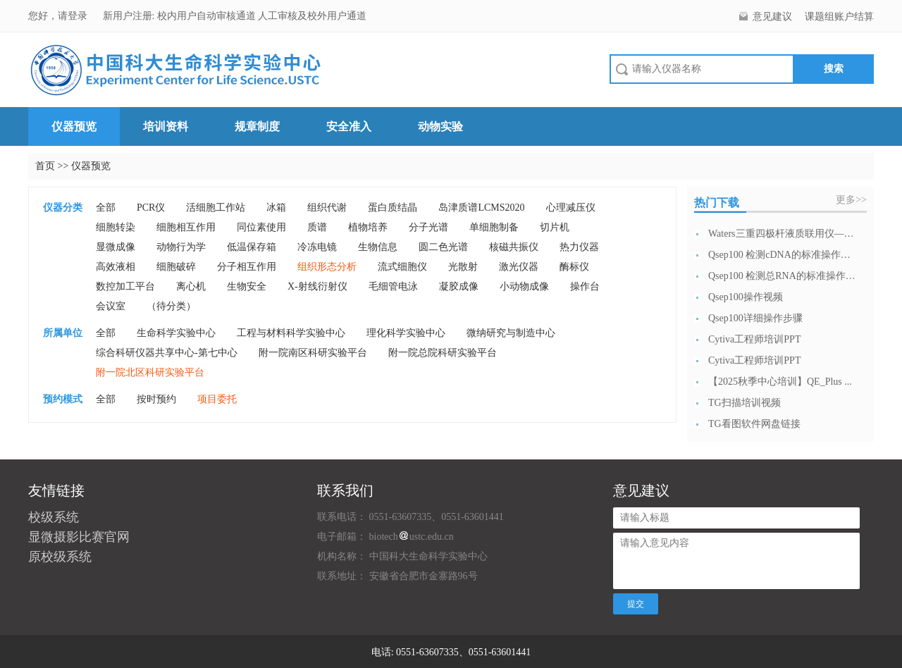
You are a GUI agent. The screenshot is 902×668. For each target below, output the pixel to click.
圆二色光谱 (443, 247)
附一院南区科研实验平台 (313, 352)
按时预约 (156, 399)
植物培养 (368, 227)
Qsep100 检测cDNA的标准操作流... (782, 254)
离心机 (191, 286)
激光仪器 (518, 266)
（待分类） (171, 306)
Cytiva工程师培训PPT (754, 339)
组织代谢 (327, 207)
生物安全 (246, 286)
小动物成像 (524, 286)
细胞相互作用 (186, 227)
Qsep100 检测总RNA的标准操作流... (782, 276)
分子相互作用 (246, 266)
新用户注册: (129, 16)
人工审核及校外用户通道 (312, 16)
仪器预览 (74, 126)
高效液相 (115, 266)
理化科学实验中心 (405, 333)
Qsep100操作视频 (745, 297)
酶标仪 (574, 266)
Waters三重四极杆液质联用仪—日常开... (782, 233)
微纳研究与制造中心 (511, 333)
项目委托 (217, 399)
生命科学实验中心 (176, 333)
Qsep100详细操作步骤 (755, 318)
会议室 (110, 306)
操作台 (585, 286)
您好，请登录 (59, 16)
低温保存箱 (251, 247)
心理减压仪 (570, 207)
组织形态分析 (327, 266)
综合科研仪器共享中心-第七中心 (166, 352)
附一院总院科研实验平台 (442, 352)
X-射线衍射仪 (317, 286)
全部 (106, 207)
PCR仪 (151, 207)
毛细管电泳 (393, 286)
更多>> (851, 199)
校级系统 (53, 517)
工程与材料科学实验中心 (291, 333)
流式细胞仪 (402, 266)
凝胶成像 (458, 286)
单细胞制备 (494, 227)
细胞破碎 (176, 266)
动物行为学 (181, 247)
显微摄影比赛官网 (79, 537)
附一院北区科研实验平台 (150, 372)
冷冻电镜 (317, 247)
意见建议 (772, 16)
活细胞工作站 (215, 207)
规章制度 (257, 126)
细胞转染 (115, 227)
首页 (45, 166)
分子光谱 (428, 227)
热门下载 (716, 203)
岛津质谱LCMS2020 (481, 207)
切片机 (554, 227)
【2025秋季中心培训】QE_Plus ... (780, 381)
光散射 (463, 266)
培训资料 (165, 126)
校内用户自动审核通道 (208, 16)
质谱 (317, 227)
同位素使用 (261, 227)
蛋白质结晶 (392, 207)
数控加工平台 (125, 286)
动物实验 (440, 126)
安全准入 (348, 126)
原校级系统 (60, 557)
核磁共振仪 (513, 247)
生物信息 (377, 247)
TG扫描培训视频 (744, 402)
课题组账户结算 (839, 16)
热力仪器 (579, 247)
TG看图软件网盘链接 (754, 424)
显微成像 (115, 247)
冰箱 (276, 207)
